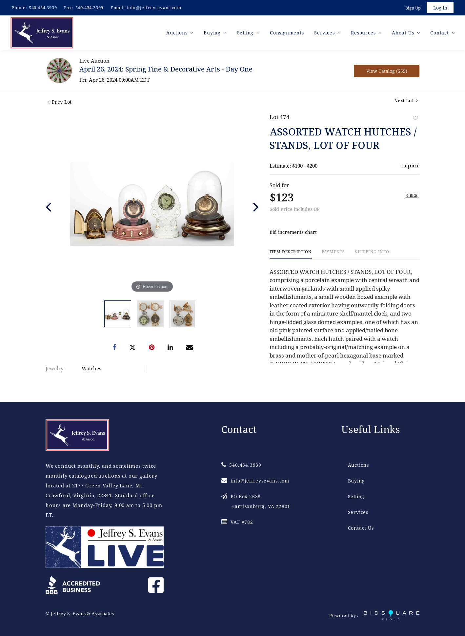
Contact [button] (440, 33)
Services (358, 512)
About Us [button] (403, 33)
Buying (356, 481)
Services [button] (325, 33)
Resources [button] (364, 33)
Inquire (410, 165)
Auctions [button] (177, 33)
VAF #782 (237, 522)
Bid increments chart (293, 232)
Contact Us (361, 528)
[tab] (291, 254)
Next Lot (406, 100)
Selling (356, 496)
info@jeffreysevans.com (154, 7)
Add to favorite (415, 118)
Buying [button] (213, 33)
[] (411, 195)
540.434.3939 (43, 7)
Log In (440, 8)
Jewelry (54, 368)
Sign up (413, 8)
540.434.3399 (89, 7)
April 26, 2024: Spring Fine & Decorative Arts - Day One (166, 69)
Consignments (287, 33)
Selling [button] (246, 33)
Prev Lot (59, 102)
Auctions (358, 465)
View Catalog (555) (386, 71)
